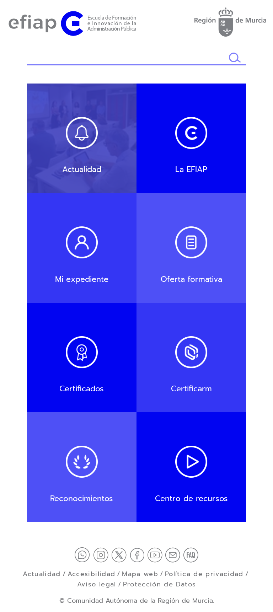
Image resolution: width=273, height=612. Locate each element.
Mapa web (140, 574)
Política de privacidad (204, 574)
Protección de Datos (159, 584)
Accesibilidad (92, 574)
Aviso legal (96, 584)
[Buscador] (128, 58)
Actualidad (42, 574)
